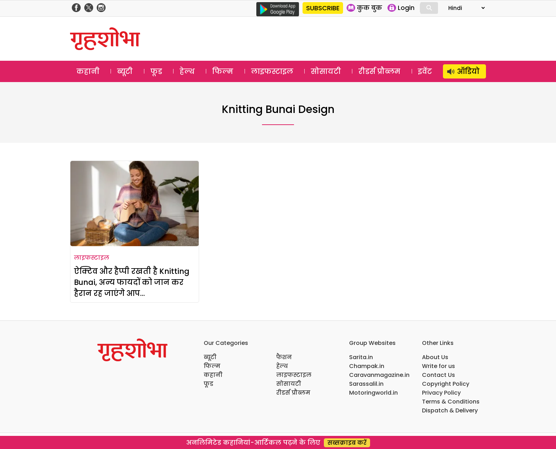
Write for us (438, 366)
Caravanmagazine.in (379, 375)
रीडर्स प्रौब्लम (379, 71)
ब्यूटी (125, 71)
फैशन (284, 357)
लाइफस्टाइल (272, 71)
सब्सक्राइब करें (347, 443)
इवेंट (425, 71)
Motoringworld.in (373, 393)
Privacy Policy (441, 393)
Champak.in (366, 366)
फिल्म (222, 71)
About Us (435, 357)
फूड (156, 71)
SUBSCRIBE (323, 8)
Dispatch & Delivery (450, 410)
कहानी (88, 71)
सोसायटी (326, 71)
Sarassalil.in (366, 384)
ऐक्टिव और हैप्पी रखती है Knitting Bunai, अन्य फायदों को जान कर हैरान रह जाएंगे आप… (131, 282)
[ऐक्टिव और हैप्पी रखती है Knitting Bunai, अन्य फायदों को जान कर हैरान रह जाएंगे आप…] (134, 203)
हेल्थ (187, 71)
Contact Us (438, 375)
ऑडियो (468, 71)
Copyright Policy (445, 384)
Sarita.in (361, 357)
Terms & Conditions (451, 401)
